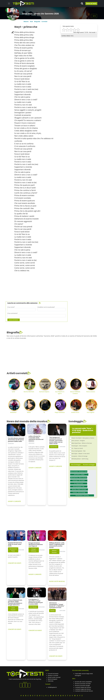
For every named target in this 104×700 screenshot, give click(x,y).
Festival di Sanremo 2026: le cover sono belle (15, 544)
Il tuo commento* (12, 313)
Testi (31, 21)
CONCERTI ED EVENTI (14, 563)
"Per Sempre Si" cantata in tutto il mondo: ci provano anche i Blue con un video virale (55, 441)
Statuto (52, 610)
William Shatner (54, 551)
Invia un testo (91, 3)
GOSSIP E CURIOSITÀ (14, 501)
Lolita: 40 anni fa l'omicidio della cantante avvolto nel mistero (36, 438)
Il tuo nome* (11, 307)
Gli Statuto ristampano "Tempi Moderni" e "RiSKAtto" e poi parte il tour (56, 605)
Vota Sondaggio (76, 465)
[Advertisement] (52, 284)
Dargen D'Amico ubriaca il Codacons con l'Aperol (36, 544)
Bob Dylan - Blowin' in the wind (80, 453)
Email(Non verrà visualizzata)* (46, 307)
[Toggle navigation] (9, 3)
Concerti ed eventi (53, 673)
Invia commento (13, 320)
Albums (26, 21)
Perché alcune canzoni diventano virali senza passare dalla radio (16, 439)
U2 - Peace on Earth (77, 448)
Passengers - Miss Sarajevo (79, 446)
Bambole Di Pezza (13, 550)
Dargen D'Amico (33, 550)
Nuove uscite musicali (54, 677)
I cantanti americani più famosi (84, 691)
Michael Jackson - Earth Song (80, 458)
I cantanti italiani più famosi (83, 687)
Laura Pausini (13, 609)
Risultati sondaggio (89, 465)
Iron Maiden (33, 607)
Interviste (50, 681)
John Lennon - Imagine (78, 440)
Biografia (37, 21)
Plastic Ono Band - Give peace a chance (83, 438)
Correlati (44, 21)
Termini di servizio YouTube (83, 683)
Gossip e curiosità (53, 675)
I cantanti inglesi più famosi (83, 689)
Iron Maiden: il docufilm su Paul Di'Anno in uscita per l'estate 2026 (36, 601)
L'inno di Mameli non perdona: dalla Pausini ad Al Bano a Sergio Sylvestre (15, 602)
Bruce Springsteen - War (79, 451)
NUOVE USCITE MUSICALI (57, 581)
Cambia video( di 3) (67, 36)
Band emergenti (52, 679)
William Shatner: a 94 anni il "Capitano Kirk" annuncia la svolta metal (57, 545)
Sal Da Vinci (53, 447)
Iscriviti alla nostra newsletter (83, 681)
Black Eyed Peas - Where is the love (82, 443)
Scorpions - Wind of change (79, 456)
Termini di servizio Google (82, 685)
